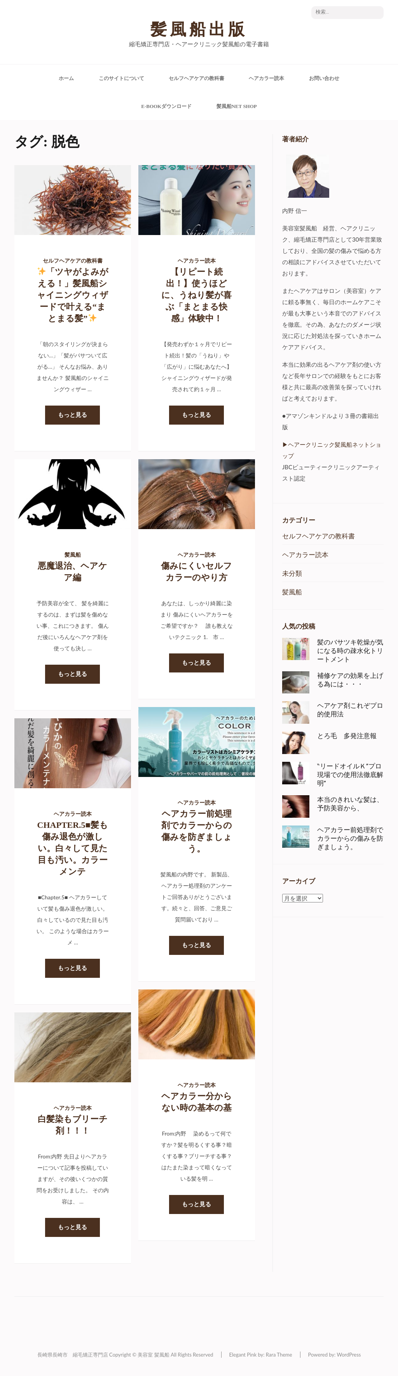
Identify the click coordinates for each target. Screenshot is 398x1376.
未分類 (292, 573)
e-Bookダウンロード (166, 106)
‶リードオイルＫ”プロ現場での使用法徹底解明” (350, 774)
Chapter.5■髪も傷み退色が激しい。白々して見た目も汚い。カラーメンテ (72, 848)
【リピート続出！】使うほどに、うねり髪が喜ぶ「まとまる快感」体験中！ (196, 295)
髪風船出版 (199, 29)
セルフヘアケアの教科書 (196, 78)
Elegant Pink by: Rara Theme (260, 1355)
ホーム (66, 78)
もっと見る (72, 415)
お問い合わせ (324, 78)
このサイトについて (121, 78)
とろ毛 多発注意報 (347, 736)
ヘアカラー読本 (266, 78)
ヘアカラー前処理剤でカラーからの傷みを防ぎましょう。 (350, 838)
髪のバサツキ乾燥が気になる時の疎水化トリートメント (350, 650)
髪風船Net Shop (236, 106)
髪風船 (73, 555)
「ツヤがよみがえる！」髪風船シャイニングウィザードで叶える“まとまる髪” (73, 295)
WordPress (349, 1355)
